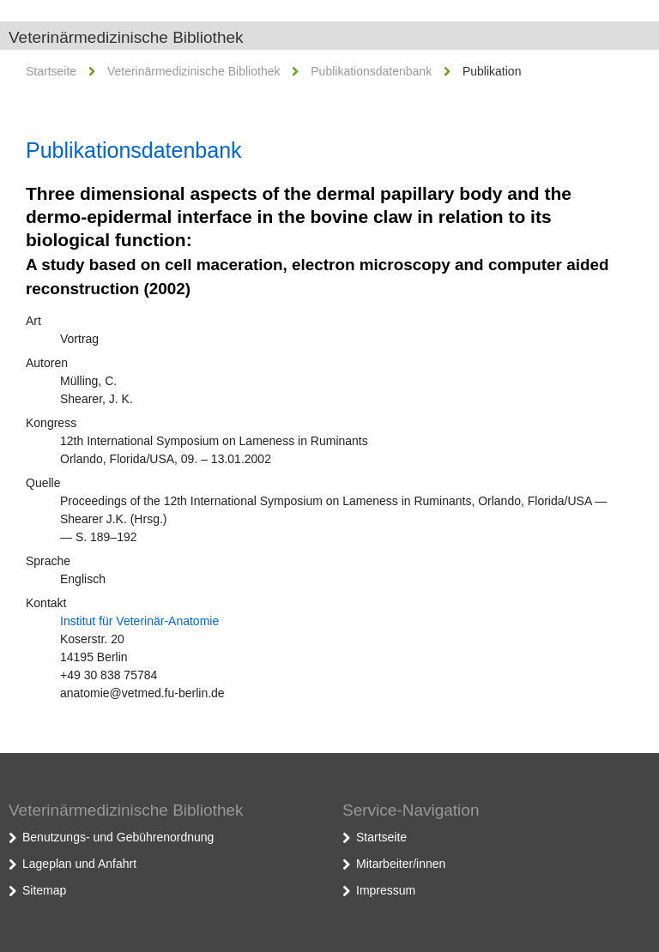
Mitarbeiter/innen (400, 864)
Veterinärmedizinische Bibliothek (126, 37)
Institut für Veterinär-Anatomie (139, 621)
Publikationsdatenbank (371, 71)
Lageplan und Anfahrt (79, 864)
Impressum (385, 890)
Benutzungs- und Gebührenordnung (118, 837)
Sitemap (44, 890)
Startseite (51, 71)
